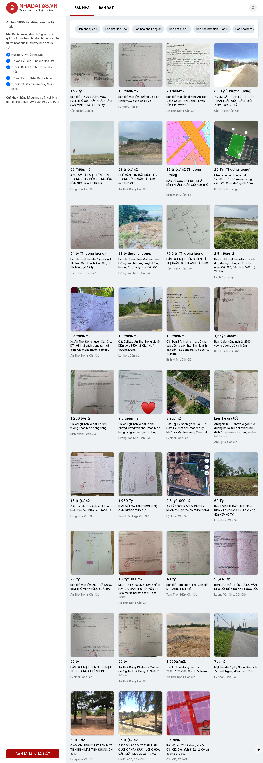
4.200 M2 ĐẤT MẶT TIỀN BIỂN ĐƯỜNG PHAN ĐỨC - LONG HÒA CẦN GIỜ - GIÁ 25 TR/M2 (91, 179)
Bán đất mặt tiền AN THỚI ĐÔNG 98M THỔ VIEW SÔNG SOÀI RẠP (91, 587)
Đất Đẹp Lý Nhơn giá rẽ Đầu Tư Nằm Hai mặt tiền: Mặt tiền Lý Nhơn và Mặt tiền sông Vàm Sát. (187, 428)
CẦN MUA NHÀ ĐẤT (32, 754)
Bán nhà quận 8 (88, 29)
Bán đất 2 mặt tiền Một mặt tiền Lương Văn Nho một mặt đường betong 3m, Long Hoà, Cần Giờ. (138, 263)
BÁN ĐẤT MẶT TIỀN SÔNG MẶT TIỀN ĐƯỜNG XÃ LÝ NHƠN (90, 669)
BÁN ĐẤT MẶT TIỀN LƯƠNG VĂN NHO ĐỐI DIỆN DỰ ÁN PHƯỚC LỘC (236, 587)
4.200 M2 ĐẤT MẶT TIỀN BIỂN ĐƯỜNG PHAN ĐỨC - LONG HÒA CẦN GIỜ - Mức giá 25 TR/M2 (139, 749)
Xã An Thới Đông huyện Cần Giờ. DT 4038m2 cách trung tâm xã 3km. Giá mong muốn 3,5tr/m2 (91, 345)
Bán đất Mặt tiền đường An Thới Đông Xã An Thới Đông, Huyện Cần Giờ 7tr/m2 (186, 101)
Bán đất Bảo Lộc (116, 29)
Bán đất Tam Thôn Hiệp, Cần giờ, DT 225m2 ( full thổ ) (187, 587)
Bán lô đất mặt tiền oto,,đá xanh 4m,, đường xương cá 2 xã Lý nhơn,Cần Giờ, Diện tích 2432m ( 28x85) (234, 265)
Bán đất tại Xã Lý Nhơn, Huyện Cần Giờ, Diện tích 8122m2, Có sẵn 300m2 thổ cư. (188, 749)
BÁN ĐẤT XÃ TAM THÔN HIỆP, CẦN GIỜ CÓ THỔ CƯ (137, 508)
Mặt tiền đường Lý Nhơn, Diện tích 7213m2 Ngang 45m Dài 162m (235, 669)
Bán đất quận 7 (179, 29)
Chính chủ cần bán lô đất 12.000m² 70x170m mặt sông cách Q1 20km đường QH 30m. (233, 179)
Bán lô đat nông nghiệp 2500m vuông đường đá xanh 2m (233, 343)
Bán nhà (82, 8)
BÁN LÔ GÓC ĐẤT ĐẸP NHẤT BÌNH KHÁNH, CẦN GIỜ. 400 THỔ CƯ (187, 185)
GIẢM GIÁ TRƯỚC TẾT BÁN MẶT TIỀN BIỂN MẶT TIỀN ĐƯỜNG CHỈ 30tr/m (91, 749)
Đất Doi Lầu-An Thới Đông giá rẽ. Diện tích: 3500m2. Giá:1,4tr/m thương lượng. (139, 345)
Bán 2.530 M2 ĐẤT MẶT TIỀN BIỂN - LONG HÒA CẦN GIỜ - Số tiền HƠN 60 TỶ (234, 510)
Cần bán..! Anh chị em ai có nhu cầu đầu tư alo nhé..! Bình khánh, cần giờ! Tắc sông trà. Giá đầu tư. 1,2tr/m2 (187, 348)
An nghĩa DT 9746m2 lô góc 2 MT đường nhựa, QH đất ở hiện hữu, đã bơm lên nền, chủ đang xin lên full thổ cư (235, 430)
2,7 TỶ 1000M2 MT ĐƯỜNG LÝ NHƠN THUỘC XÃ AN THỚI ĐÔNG (187, 508)
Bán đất (106, 8)
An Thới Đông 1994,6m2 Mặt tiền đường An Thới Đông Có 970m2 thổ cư (139, 671)
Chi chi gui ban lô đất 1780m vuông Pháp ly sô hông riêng (88, 426)
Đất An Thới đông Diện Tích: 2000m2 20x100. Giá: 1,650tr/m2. (187, 669)
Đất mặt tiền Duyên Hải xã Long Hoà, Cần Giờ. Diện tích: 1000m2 (90, 508)
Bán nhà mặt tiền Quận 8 (212, 29)
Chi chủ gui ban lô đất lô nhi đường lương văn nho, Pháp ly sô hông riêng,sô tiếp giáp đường (139, 428)
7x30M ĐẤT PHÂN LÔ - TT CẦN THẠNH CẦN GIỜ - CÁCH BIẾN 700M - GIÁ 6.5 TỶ (234, 101)
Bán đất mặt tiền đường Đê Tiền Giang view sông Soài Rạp (138, 99)
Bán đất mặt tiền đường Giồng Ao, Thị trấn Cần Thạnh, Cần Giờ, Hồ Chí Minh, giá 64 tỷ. (92, 263)
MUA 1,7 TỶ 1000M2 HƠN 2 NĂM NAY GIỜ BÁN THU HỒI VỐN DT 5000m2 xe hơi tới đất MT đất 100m (139, 591)
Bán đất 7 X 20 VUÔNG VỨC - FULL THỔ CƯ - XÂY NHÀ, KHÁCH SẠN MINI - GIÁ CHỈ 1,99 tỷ (91, 101)
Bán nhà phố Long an (148, 29)
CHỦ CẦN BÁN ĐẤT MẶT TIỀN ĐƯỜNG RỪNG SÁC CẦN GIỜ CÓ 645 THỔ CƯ (139, 179)
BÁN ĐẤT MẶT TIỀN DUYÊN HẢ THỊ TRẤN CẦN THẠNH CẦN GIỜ (187, 261)
